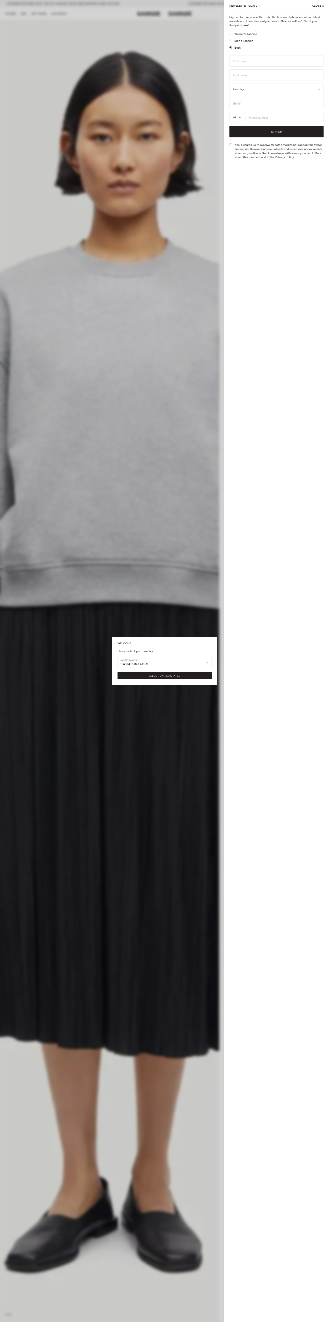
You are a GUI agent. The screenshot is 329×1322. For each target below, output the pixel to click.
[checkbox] (230, 144)
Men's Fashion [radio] (241, 40)
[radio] (230, 34)
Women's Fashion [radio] (243, 34)
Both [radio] (235, 47)
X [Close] (318, 5)
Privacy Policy (284, 157)
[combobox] (165, 662)
